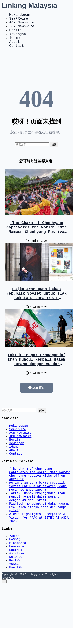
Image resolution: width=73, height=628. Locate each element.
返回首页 (36, 401)
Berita (15, 33)
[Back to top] (4, 624)
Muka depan (19, 15)
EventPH (15, 610)
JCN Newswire (21, 29)
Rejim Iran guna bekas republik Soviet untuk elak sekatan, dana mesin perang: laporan (36, 306)
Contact (16, 52)
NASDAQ (14, 576)
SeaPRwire (18, 19)
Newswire (16, 584)
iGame (14, 43)
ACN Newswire (21, 24)
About (14, 47)
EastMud (15, 589)
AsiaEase (16, 593)
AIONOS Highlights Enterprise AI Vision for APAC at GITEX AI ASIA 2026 (39, 551)
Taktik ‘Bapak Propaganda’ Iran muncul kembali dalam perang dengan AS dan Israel (36, 374)
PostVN (14, 602)
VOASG (14, 606)
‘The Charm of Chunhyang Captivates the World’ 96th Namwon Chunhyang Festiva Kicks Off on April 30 (36, 238)
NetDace (15, 597)
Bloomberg (17, 580)
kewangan (17, 38)
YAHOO (14, 572)
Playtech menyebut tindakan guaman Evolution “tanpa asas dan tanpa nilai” (39, 538)
